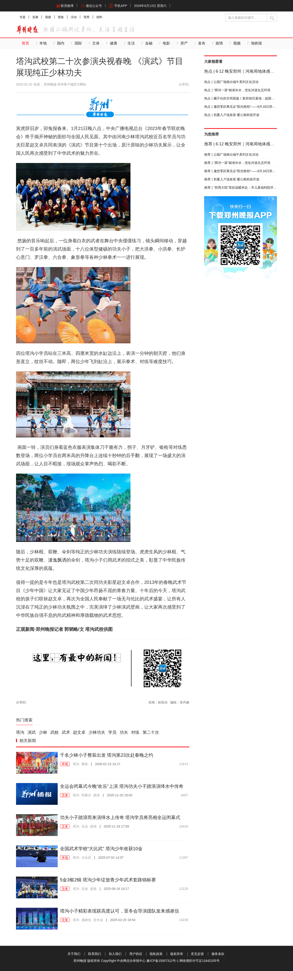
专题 (22, 17)
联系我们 (94, 954)
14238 (183, 920)
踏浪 (96, 795)
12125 (183, 889)
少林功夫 (97, 732)
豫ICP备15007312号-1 (162, 961)
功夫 (124, 732)
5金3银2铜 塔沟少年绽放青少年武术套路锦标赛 (108, 879)
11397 (183, 857)
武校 (54, 732)
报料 (99, 17)
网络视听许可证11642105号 (199, 961)
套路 (93, 889)
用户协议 (135, 954)
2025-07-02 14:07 (111, 857)
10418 (183, 826)
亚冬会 (98, 920)
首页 (25, 43)
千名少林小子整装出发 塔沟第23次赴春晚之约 (106, 755)
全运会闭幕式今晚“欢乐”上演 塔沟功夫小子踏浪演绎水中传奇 (121, 786)
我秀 (87, 17)
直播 (35, 17)
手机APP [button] (118, 5)
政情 (219, 43)
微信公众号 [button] (91, 5)
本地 (43, 43)
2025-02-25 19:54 (123, 920)
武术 (66, 732)
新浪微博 (64, 5)
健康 (113, 43)
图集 (61, 17)
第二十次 (151, 732)
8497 (184, 795)
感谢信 (86, 920)
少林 (43, 732)
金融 (148, 43)
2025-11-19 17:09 (116, 826)
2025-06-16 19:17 (116, 889)
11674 (183, 764)
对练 (135, 732)
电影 (166, 43)
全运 (84, 826)
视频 (48, 17)
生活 (131, 43)
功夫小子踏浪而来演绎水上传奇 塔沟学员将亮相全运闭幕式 (120, 817)
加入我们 (115, 954)
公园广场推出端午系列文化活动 (231, 82)
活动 (74, 17)
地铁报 (256, 43)
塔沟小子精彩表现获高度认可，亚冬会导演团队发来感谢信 (119, 910)
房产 (184, 43)
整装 (84, 764)
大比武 (86, 857)
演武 (31, 732)
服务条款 (218, 954)
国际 (78, 43)
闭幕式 (86, 795)
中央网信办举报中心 (131, 961)
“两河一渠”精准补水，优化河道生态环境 (237, 90)
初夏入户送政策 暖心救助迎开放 (232, 115)
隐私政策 (156, 954)
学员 (112, 732)
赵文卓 (79, 732)
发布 (201, 43)
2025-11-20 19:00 (119, 795)
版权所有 (176, 954)
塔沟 (20, 732)
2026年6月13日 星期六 (150, 6)
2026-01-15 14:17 (107, 764)
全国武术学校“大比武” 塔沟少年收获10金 (101, 848)
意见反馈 (197, 954)
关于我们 (74, 954)
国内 (60, 43)
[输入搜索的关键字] (246, 18)
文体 (96, 43)
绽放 (84, 889)
